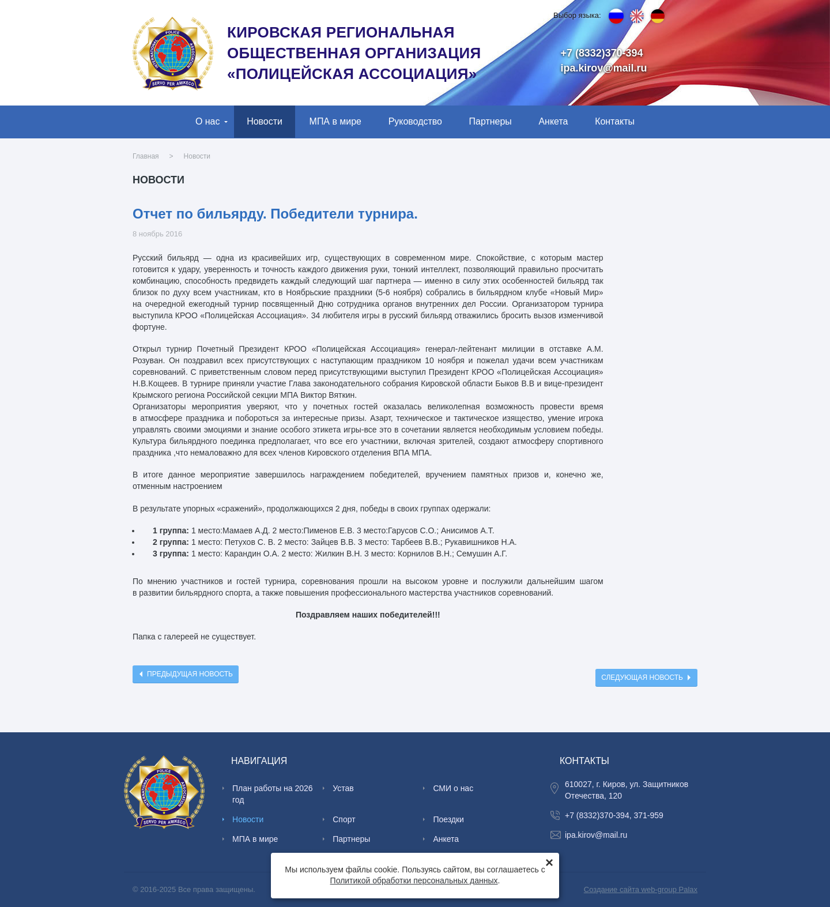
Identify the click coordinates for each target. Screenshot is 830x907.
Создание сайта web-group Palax (640, 889)
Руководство (415, 121)
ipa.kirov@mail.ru (604, 68)
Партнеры (490, 121)
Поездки (448, 819)
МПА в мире (335, 121)
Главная (146, 156)
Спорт (344, 819)
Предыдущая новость (190, 674)
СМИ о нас (453, 788)
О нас (207, 121)
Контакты (615, 121)
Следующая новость (642, 677)
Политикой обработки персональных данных (414, 880)
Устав (343, 788)
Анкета (553, 121)
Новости (264, 121)
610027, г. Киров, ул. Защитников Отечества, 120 (626, 790)
